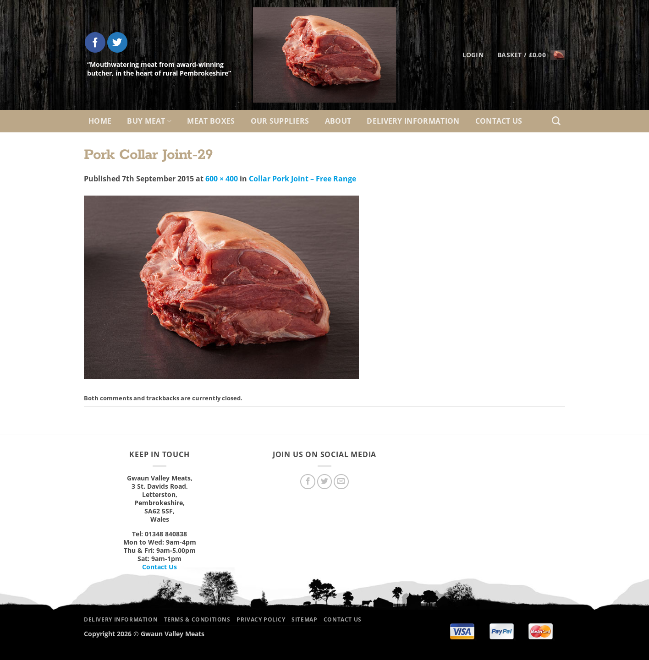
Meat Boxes (211, 121)
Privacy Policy (261, 619)
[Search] (556, 121)
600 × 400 (221, 179)
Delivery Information (413, 121)
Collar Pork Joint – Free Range (302, 179)
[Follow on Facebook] (95, 42)
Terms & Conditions (197, 619)
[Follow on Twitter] (117, 42)
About (338, 121)
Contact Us (498, 121)
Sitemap (304, 619)
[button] (531, 55)
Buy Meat (149, 121)
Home (99, 121)
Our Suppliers (280, 121)
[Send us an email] (341, 481)
